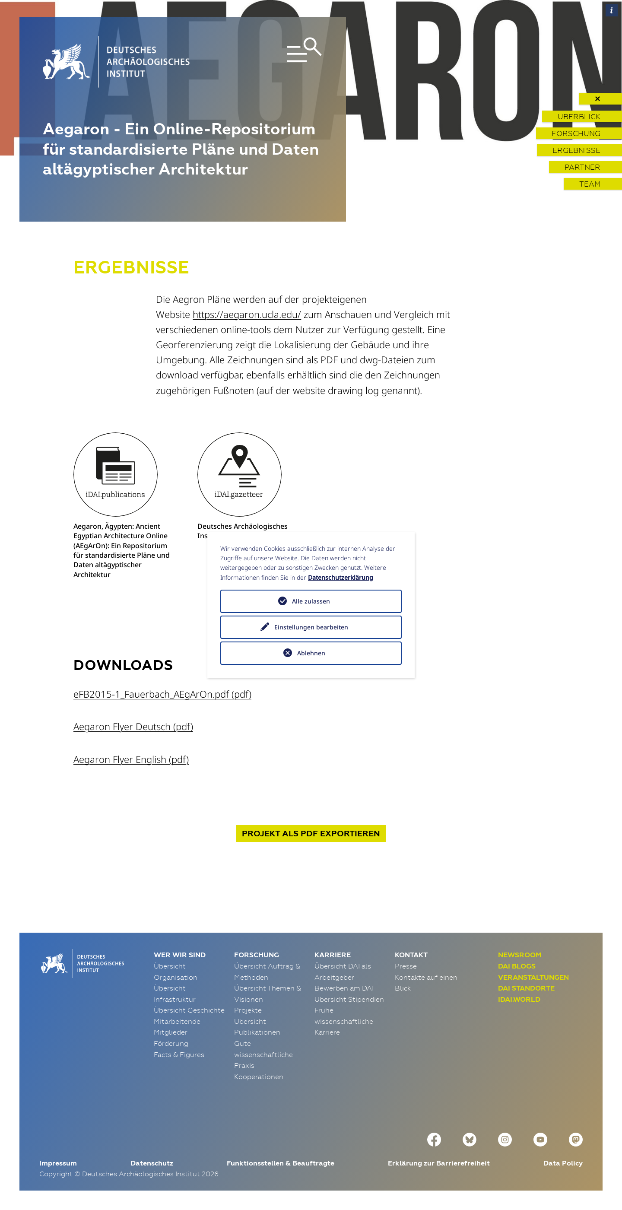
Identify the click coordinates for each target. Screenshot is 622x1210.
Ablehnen (311, 653)
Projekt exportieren (311, 833)
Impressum (58, 1163)
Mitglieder (170, 1032)
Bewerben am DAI (344, 988)
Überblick (579, 116)
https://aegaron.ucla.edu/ (247, 314)
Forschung (576, 133)
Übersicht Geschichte (189, 1010)
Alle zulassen (311, 601)
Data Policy (563, 1163)
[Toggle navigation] (278, 62)
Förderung (171, 1043)
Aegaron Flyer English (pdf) (131, 759)
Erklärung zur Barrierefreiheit (439, 1163)
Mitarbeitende (177, 1021)
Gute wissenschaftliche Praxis (263, 1054)
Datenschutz (151, 1163)
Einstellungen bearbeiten (311, 627)
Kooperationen (258, 1076)
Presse (406, 966)
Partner (582, 167)
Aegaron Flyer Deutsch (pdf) (133, 726)
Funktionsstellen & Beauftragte (280, 1163)
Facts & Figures (179, 1054)
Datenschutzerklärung (340, 577)
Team (589, 184)
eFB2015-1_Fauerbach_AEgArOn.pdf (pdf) (162, 693)
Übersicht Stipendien (349, 999)
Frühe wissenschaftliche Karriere (343, 1021)
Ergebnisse (576, 150)
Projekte (248, 1010)
